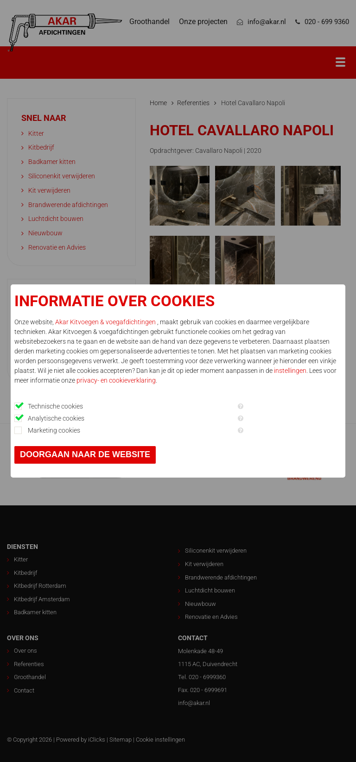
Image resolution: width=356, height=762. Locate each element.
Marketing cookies (54, 430)
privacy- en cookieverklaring (116, 380)
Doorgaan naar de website (85, 454)
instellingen (290, 370)
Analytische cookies (56, 418)
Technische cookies (55, 406)
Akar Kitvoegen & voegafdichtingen (106, 322)
